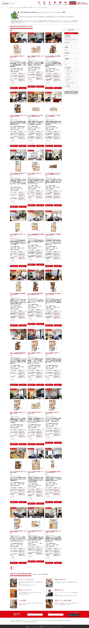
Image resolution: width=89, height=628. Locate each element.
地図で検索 (72, 29)
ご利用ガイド (60, 4)
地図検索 (49, 4)
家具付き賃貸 (65, 4)
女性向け (68, 69)
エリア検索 (39, 4)
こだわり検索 (55, 4)
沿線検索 (44, 4)
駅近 (67, 80)
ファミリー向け (69, 71)
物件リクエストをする (73, 615)
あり (67, 44)
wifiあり (67, 84)
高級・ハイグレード (70, 77)
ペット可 (68, 75)
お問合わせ (14, 88)
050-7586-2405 (83, 4)
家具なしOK (68, 79)
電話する (23, 88)
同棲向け (68, 73)
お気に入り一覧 (73, 2)
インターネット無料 (70, 82)
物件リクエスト (72, 3)
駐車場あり (68, 86)
